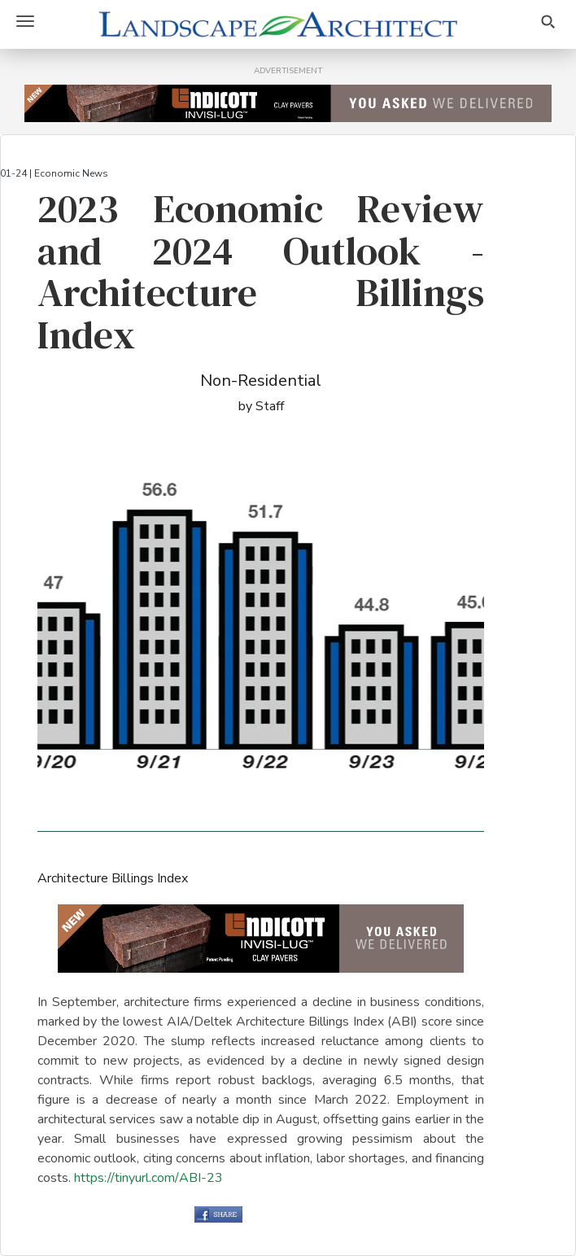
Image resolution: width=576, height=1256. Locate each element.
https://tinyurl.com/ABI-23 (148, 1178)
